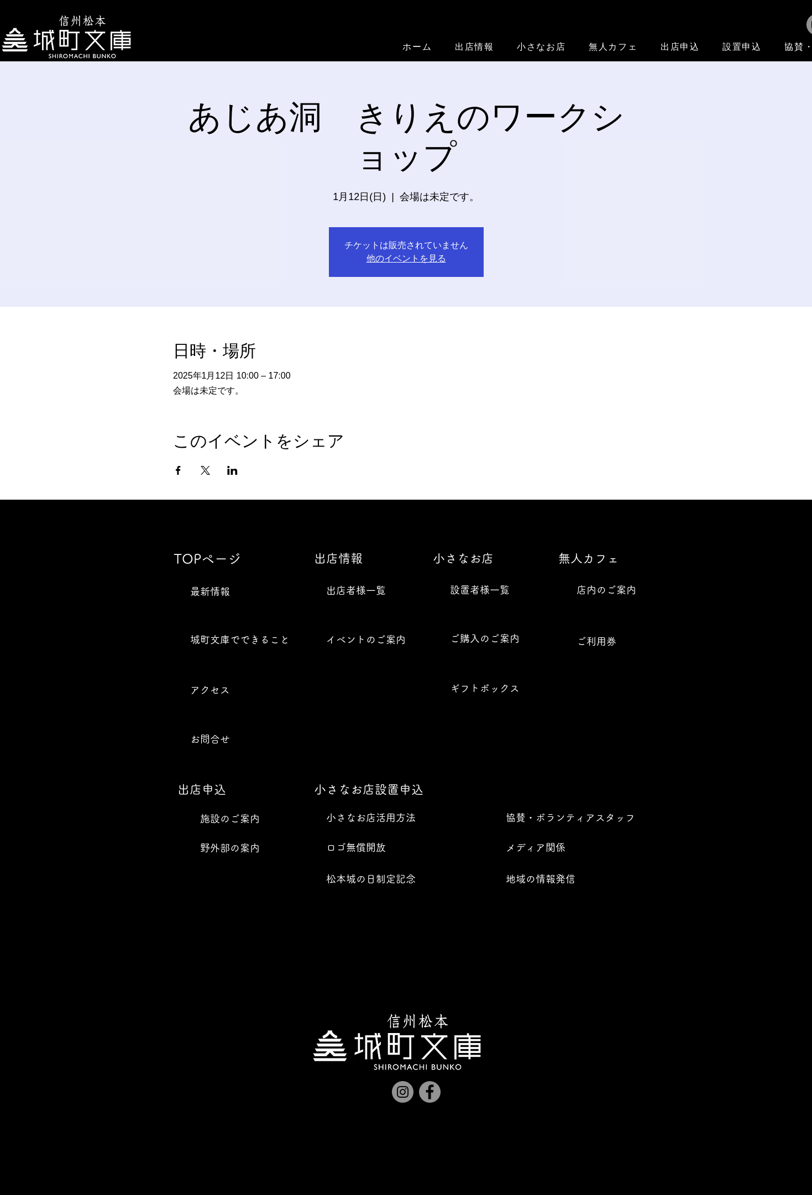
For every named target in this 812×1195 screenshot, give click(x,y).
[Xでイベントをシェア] (205, 470)
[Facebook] (430, 1092)
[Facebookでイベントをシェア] (178, 470)
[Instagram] (402, 1092)
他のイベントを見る (406, 258)
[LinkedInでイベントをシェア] (232, 470)
